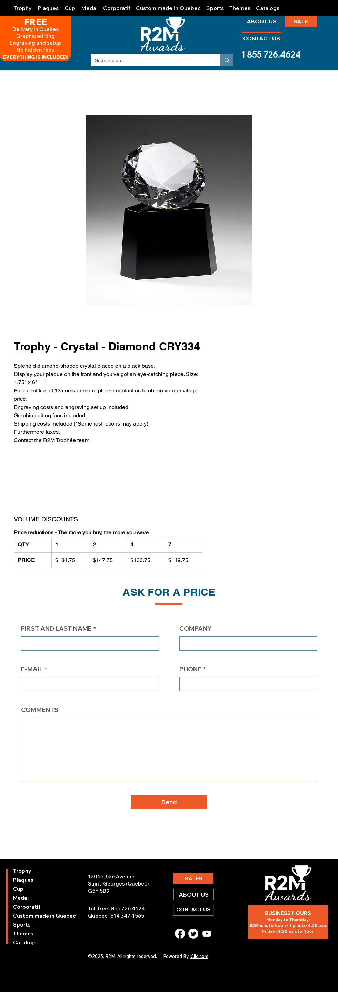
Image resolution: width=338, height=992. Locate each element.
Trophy (22, 871)
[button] (23, 5)
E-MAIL (32, 669)
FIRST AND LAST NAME (56, 628)
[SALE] (301, 21)
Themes (23, 933)
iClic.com (199, 956)
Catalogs (25, 942)
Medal (21, 897)
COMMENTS (39, 710)
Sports (22, 924)
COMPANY (195, 628)
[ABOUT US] (261, 21)
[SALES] (193, 878)
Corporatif (26, 906)
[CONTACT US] (261, 38)
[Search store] (150, 60)
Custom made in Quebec (31, 915)
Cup (18, 889)
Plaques (23, 880)
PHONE (190, 669)
